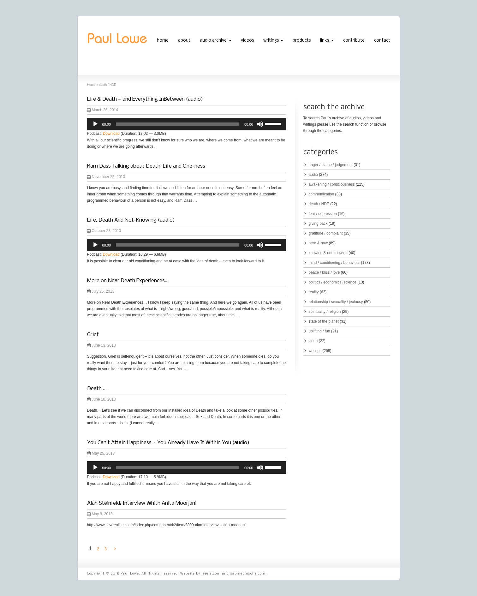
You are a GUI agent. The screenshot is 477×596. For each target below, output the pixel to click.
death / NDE (319, 204)
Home (91, 84)
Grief (92, 335)
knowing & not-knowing (328, 253)
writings (271, 40)
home (163, 40)
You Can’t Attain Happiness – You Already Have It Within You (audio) (168, 443)
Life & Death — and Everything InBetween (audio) (145, 99)
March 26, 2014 (102, 110)
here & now (318, 243)
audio (313, 174)
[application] (186, 124)
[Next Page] (115, 548)
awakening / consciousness (332, 184)
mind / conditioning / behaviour (334, 262)
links (324, 40)
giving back (318, 223)
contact (382, 40)
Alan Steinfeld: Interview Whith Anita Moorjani (141, 503)
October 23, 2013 (104, 231)
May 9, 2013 (100, 514)
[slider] (177, 124)
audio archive (213, 40)
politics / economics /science (332, 282)
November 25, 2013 (106, 177)
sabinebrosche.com (247, 573)
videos (247, 40)
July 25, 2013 (100, 291)
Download (111, 133)
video (313, 341)
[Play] (95, 124)
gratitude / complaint (326, 233)
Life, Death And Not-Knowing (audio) (131, 220)
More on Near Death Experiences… (127, 281)
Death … (96, 389)
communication (321, 194)
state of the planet (324, 321)
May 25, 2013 (101, 453)
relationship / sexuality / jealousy (336, 302)
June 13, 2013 (101, 345)
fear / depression (323, 214)
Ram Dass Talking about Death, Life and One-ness (146, 166)
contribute (354, 40)
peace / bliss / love (324, 272)
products (302, 40)
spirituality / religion (325, 311)
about (184, 40)
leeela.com (211, 573)
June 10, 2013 (101, 399)
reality (314, 292)
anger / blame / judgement (331, 165)
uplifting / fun (319, 331)
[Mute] (260, 124)
